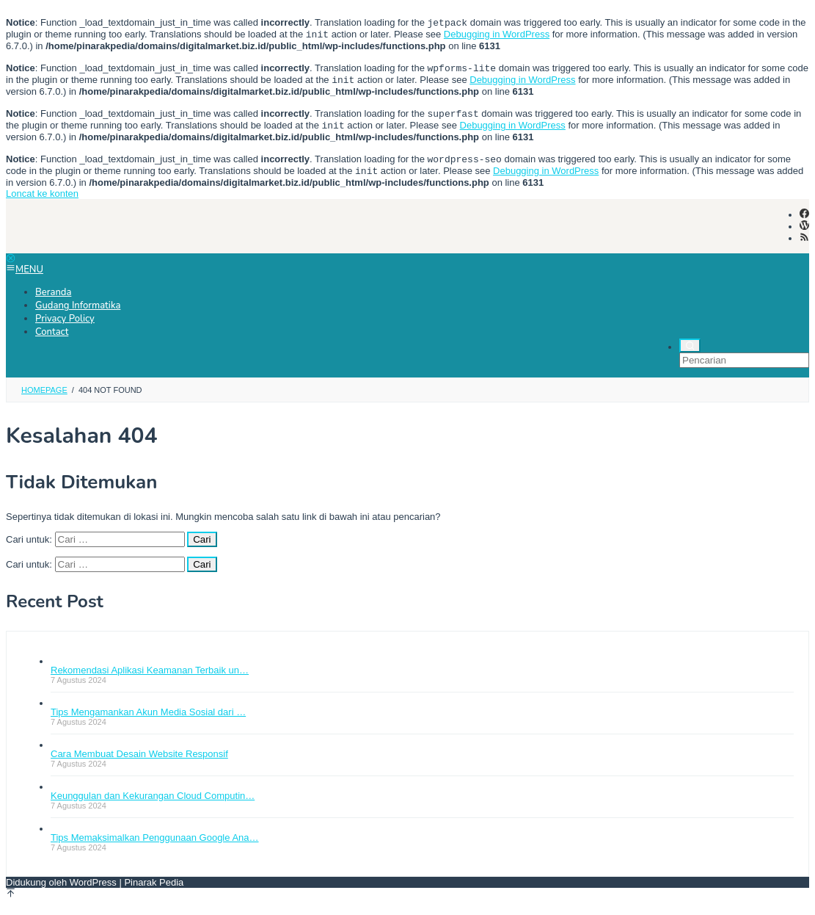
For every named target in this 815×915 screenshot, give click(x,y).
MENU (24, 281)
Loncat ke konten (42, 205)
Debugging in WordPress (496, 37)
